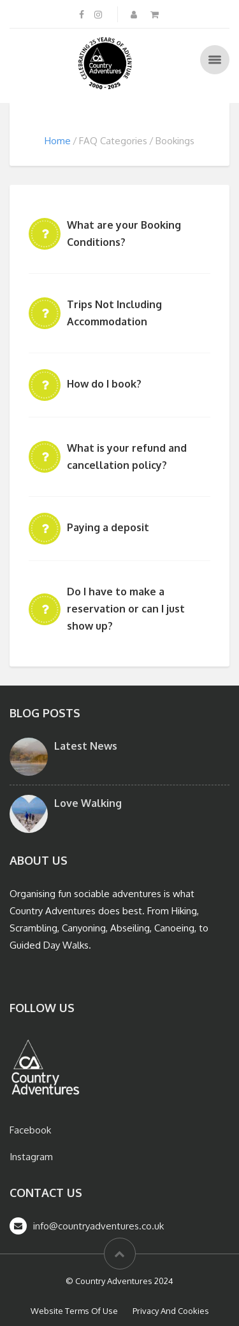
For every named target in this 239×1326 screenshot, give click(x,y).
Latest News (85, 746)
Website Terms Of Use (74, 1311)
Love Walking (88, 803)
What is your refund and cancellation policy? (127, 456)
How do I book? (104, 383)
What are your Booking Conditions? (124, 233)
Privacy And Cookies (171, 1311)
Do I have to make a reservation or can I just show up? (126, 608)
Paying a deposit (108, 527)
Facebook (30, 1130)
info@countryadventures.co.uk (98, 1226)
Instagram (31, 1157)
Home (58, 141)
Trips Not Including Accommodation (114, 313)
